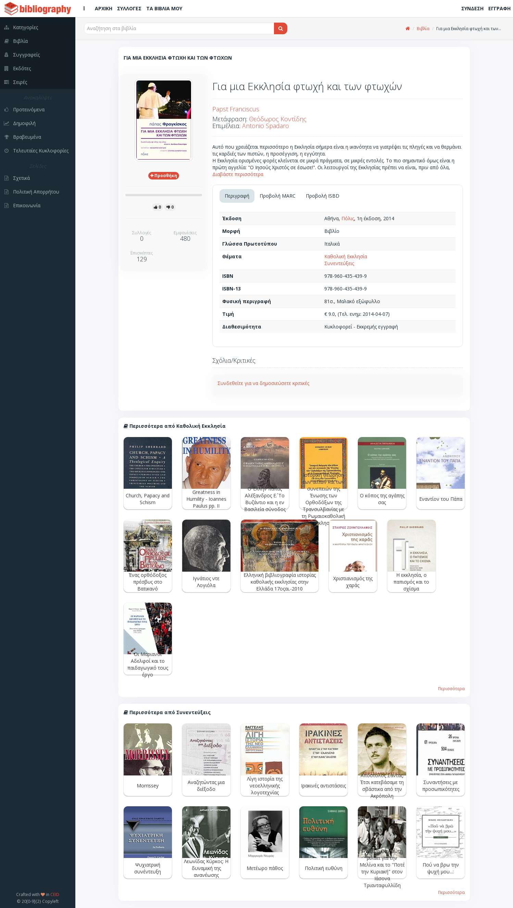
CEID (54, 894)
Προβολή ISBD (322, 195)
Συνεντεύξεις (339, 263)
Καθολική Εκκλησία (345, 256)
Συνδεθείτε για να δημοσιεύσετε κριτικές (263, 383)
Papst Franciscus (235, 109)
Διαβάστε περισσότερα (237, 174)
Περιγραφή (237, 195)
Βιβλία (423, 29)
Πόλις (347, 218)
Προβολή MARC (278, 195)
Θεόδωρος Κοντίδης (277, 119)
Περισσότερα (451, 688)
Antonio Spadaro (265, 126)
